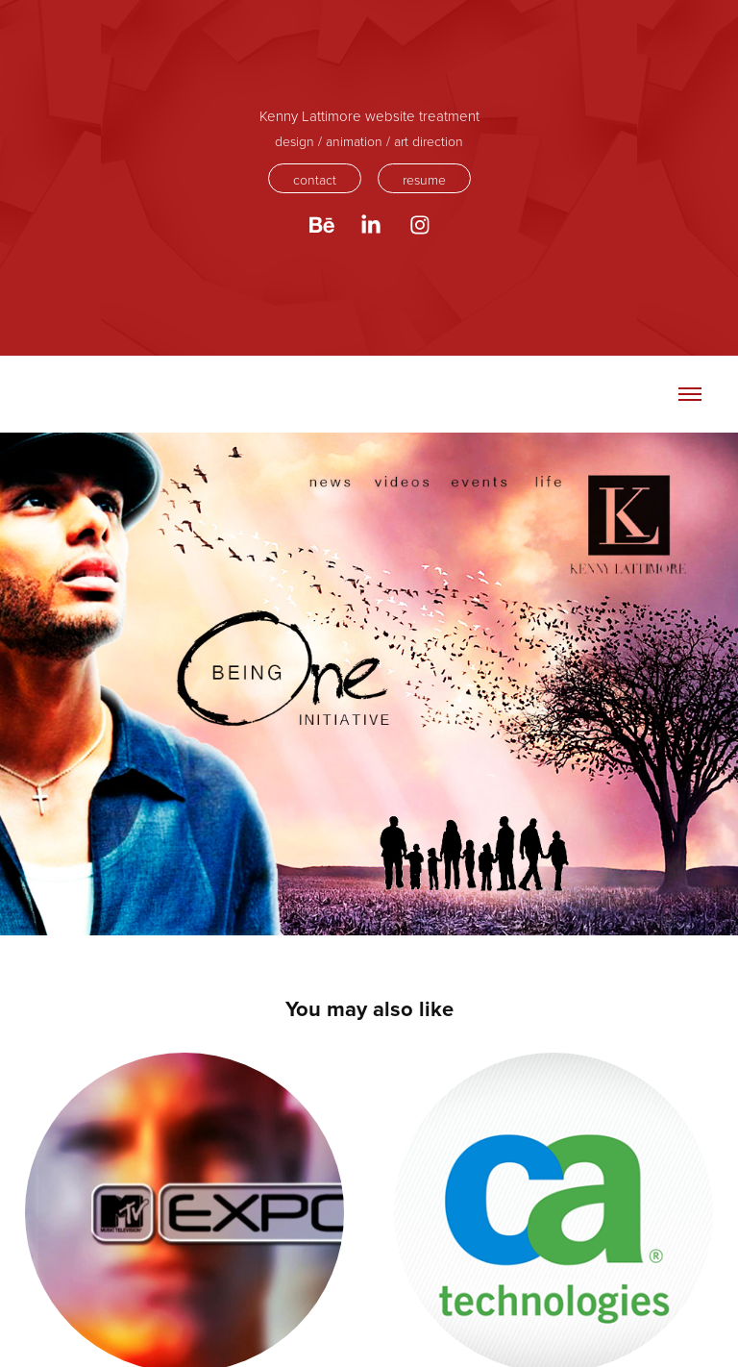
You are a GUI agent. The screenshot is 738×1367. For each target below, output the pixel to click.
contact (314, 179)
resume (424, 179)
